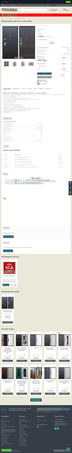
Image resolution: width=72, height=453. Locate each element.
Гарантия (42, 5)
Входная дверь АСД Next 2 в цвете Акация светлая (64, 382)
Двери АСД (6, 18)
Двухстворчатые (22, 437)
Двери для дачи (22, 442)
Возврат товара (4, 437)
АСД (44, 29)
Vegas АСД (36, 347)
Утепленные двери (23, 439)
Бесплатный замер (5, 434)
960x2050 (44, 60)
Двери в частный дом (23, 420)
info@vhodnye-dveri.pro (60, 420)
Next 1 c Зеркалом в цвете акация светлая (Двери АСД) (22, 349)
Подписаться (66, 408)
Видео (35, 88)
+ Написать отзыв (8, 236)
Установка (31, 5)
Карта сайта (3, 439)
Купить (51, 43)
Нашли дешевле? (49, 36)
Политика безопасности (46, 410)
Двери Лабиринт (22, 430)
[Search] (45, 10)
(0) (46, 25)
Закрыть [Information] (68, 1)
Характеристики (16, 88)
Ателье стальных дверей (9, 275)
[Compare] (69, 25)
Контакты (37, 5)
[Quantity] (41, 70)
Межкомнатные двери (23, 434)
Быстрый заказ (44, 77)
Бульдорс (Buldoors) (23, 432)
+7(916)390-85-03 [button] (59, 418)
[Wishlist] (65, 25)
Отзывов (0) (41, 88)
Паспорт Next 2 (6, 112)
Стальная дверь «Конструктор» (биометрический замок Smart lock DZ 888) (7, 350)
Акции (42, 15)
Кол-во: (38, 68)
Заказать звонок (53, 10)
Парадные (21, 435)
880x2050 (39, 60)
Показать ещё (36, 399)
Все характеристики (65, 47)
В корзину (44, 73)
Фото (2, 418)
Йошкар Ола (21, 427)
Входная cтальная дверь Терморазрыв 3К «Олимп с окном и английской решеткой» (22, 383)
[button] (70, 193)
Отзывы (37, 15)
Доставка (62, 57)
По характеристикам (23, 444)
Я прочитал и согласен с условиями (48, 410)
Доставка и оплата (49, 15)
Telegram (55, 427)
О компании (21, 5)
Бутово (20, 422)
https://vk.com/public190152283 (37, 425)
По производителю (24, 15)
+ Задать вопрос (8, 250)
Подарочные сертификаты (6, 442)
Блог (32, 15)
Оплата (26, 5)
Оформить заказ (68, 10)
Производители (4, 440)
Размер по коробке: (41, 58)
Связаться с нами (5, 435)
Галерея (47, 5)
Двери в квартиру (23, 418)
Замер (61, 74)
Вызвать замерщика (6, 450)
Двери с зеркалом (23, 423)
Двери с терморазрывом (24, 425)
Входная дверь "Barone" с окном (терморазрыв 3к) (36, 382)
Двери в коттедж (22, 441)
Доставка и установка (5, 420)
